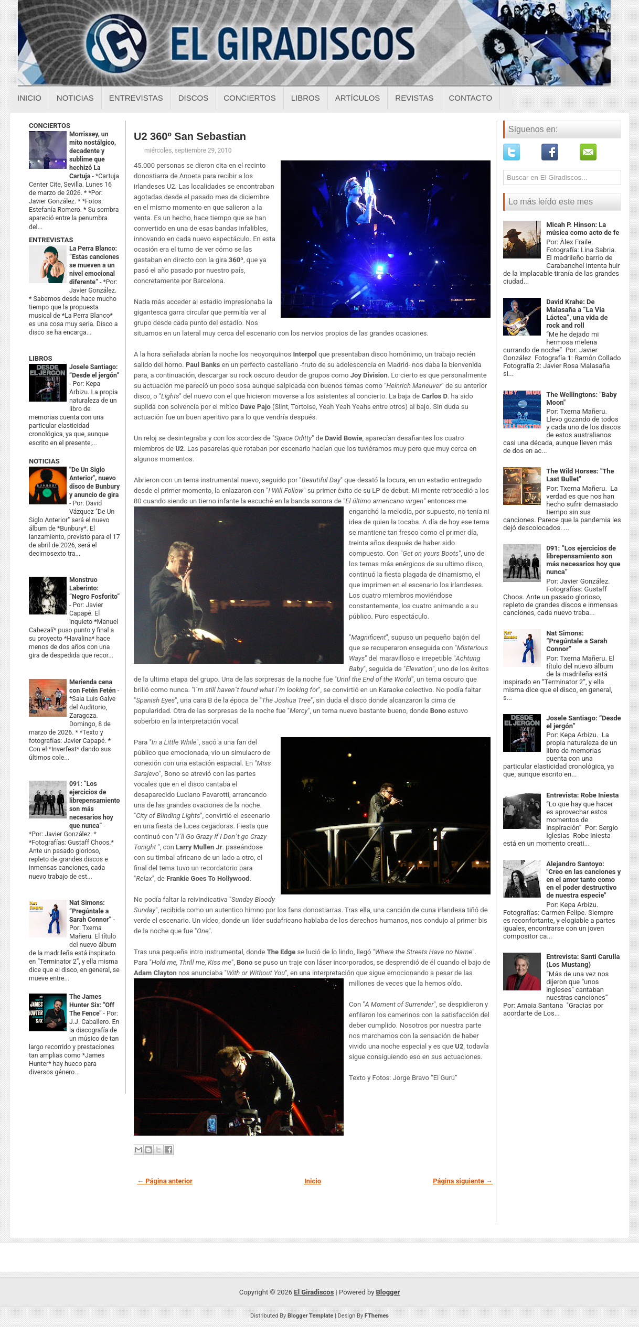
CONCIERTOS (49, 126)
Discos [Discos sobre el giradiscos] (193, 97)
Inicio (29, 97)
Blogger (388, 1292)
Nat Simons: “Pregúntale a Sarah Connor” (91, 911)
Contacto (470, 97)
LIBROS (40, 358)
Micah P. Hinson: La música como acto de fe (582, 228)
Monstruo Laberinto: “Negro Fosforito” (94, 588)
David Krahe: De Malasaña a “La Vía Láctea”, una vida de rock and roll (577, 313)
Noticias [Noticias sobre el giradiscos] (75, 97)
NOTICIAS (44, 461)
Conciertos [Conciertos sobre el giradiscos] (249, 97)
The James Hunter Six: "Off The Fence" (91, 1005)
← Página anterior (165, 1181)
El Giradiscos (314, 1292)
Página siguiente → (463, 1181)
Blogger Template (310, 1315)
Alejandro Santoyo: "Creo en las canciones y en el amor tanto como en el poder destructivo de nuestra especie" (583, 879)
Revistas (414, 97)
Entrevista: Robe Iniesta (582, 795)
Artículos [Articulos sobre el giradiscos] (357, 97)
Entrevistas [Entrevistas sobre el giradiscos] (136, 97)
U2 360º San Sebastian (190, 136)
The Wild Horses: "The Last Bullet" (580, 475)
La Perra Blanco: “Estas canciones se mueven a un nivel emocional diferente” (94, 265)
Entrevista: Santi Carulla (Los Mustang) (583, 960)
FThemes (377, 1315)
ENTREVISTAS (51, 240)
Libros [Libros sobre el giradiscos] (305, 97)
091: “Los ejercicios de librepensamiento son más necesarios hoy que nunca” (583, 560)
